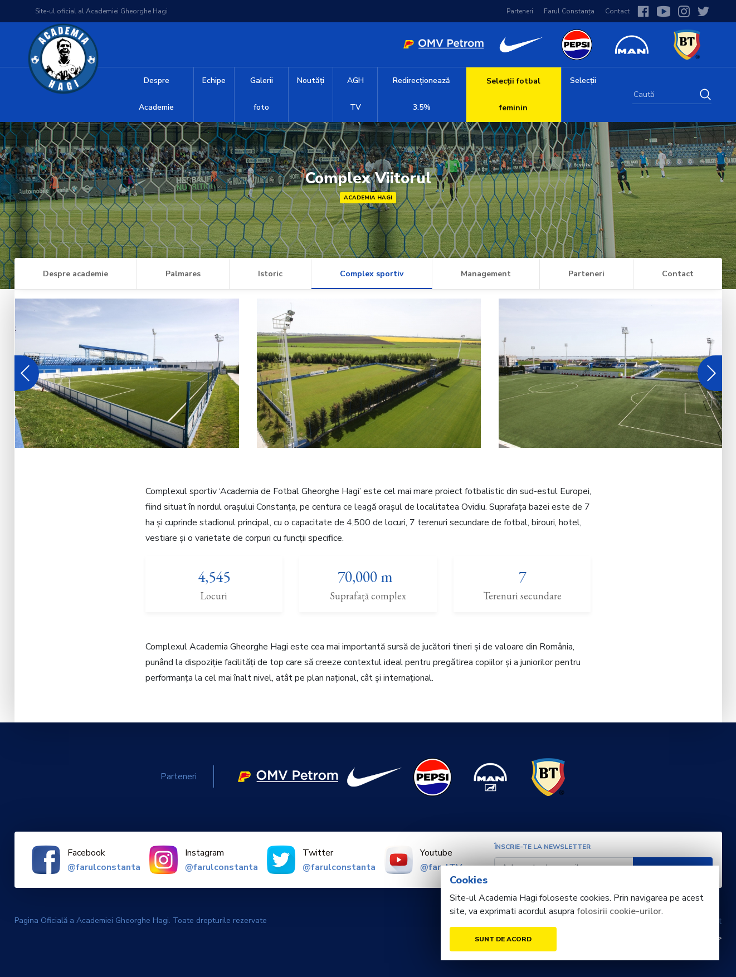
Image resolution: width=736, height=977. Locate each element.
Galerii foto (261, 94)
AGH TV (355, 94)
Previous (23, 373)
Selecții (583, 80)
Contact (617, 11)
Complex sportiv (371, 273)
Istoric (270, 273)
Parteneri (519, 11)
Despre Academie (156, 94)
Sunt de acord (503, 939)
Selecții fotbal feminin (513, 94)
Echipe (214, 80)
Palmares (183, 273)
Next (710, 373)
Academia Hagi (368, 198)
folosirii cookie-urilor (619, 911)
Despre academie (75, 273)
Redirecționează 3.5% (421, 94)
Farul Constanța (569, 11)
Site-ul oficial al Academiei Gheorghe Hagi (101, 11)
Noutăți (310, 80)
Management (486, 273)
